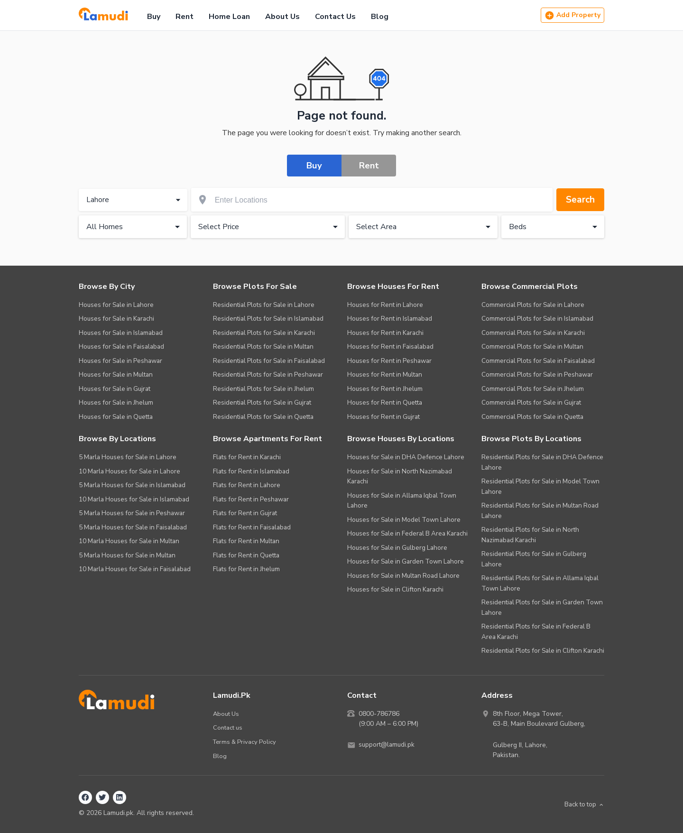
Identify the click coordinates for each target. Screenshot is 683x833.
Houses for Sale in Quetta (116, 416)
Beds (554, 227)
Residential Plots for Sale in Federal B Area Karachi (536, 631)
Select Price (269, 227)
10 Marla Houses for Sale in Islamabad (134, 499)
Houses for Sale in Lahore (116, 304)
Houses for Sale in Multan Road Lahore (403, 575)
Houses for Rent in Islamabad (389, 318)
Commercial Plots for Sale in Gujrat (531, 402)
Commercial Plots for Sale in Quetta (532, 416)
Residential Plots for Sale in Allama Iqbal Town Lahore (540, 583)
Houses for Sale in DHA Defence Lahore (405, 457)
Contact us (228, 727)
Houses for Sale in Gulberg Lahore (397, 547)
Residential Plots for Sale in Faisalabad (269, 360)
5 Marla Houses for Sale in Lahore (127, 457)
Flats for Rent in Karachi (247, 457)
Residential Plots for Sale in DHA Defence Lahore (542, 462)
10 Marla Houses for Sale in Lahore (129, 471)
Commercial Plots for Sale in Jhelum (532, 388)
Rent (184, 16)
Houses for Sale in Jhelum (116, 402)
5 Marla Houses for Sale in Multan (127, 555)
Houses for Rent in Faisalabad (390, 346)
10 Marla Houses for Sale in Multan (129, 541)
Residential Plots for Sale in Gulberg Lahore (533, 559)
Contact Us (335, 16)
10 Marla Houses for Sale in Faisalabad (135, 569)
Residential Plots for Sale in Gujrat (262, 402)
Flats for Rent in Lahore (246, 485)
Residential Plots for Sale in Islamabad (268, 318)
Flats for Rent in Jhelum (246, 569)
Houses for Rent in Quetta (384, 402)
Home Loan (229, 16)
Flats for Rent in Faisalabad (252, 527)
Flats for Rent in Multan (246, 541)
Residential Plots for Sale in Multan (263, 346)
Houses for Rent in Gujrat (383, 416)
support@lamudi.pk (388, 745)
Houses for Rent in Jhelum (385, 388)
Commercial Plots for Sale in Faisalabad (538, 360)
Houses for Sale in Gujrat (114, 388)
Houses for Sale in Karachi (116, 318)
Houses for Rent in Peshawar (389, 360)
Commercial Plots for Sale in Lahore (532, 304)
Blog (379, 16)
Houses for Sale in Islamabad (121, 332)
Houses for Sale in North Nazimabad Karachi (399, 476)
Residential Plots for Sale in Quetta (263, 416)
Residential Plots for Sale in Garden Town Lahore (542, 607)
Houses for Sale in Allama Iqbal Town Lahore (401, 500)
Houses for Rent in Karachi (385, 332)
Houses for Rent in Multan (384, 374)
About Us (282, 16)
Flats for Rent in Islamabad (251, 471)
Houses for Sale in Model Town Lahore (404, 519)
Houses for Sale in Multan (116, 374)
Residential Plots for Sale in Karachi (264, 332)
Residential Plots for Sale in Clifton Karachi (542, 650)
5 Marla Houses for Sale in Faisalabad (133, 527)
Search (579, 200)
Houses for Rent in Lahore (385, 304)
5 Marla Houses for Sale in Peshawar (132, 513)
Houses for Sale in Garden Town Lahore (405, 561)
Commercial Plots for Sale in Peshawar (537, 374)
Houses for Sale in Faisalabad (121, 346)
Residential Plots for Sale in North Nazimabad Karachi (530, 535)
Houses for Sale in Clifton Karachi (395, 589)
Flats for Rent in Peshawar (251, 499)
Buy (153, 16)
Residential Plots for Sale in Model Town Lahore (540, 486)
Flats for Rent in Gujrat (245, 513)
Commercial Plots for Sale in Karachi (533, 332)
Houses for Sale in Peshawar (120, 360)
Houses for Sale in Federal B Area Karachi (407, 533)
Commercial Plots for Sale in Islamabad (537, 318)
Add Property (572, 15)
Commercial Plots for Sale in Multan (532, 346)
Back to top (582, 804)
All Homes (134, 227)
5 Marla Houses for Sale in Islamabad (132, 485)
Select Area (425, 227)
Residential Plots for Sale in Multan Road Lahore (540, 510)
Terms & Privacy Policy (245, 741)
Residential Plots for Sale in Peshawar (268, 374)
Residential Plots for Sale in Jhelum (263, 388)
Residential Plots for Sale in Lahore (263, 304)
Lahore (134, 200)
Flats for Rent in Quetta (246, 555)
